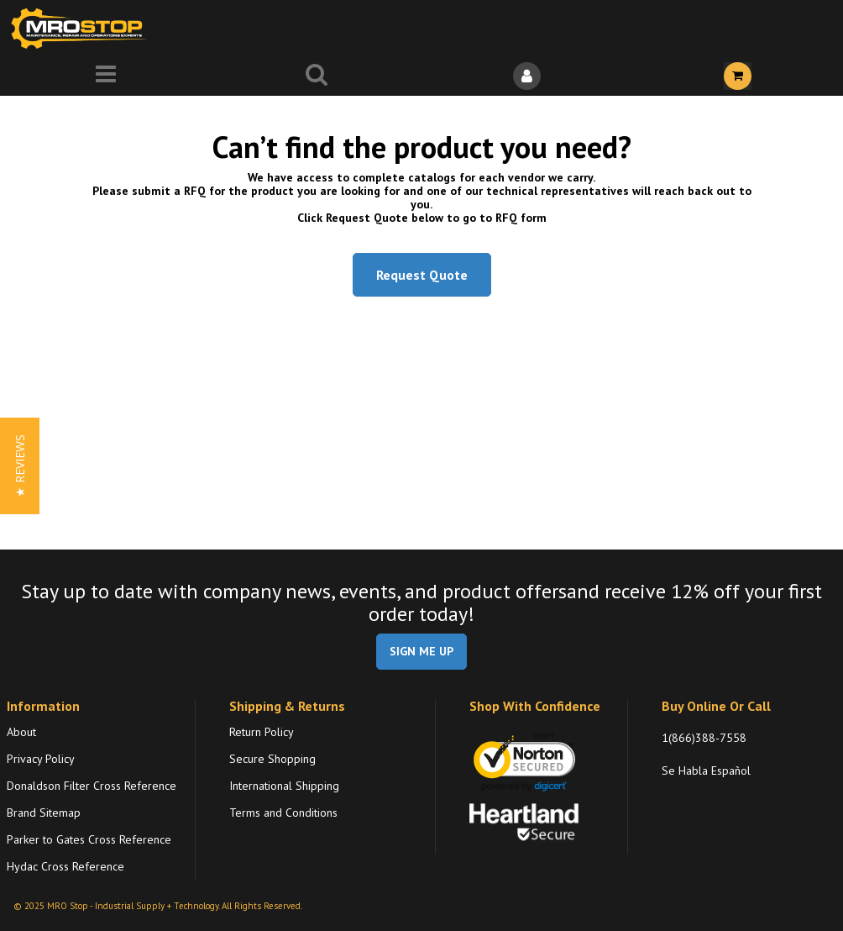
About (21, 731)
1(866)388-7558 (704, 737)
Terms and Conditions (283, 812)
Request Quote (422, 274)
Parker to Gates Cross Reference (89, 839)
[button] (19, 466)
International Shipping (284, 785)
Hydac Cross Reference (65, 866)
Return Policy (261, 731)
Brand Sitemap (44, 812)
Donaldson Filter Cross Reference (91, 785)
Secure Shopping (272, 758)
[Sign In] (527, 76)
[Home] (82, 28)
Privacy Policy (41, 758)
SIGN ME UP (421, 651)
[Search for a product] (316, 76)
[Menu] (105, 76)
